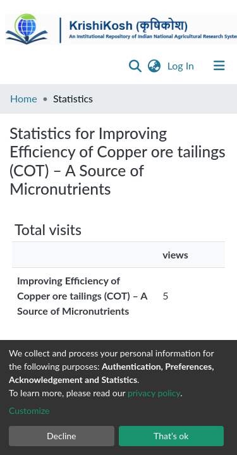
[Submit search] (135, 66)
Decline (61, 435)
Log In (182, 65)
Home (23, 98)
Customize (29, 410)
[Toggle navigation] (219, 65)
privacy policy (154, 392)
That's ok (171, 435)
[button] (154, 65)
